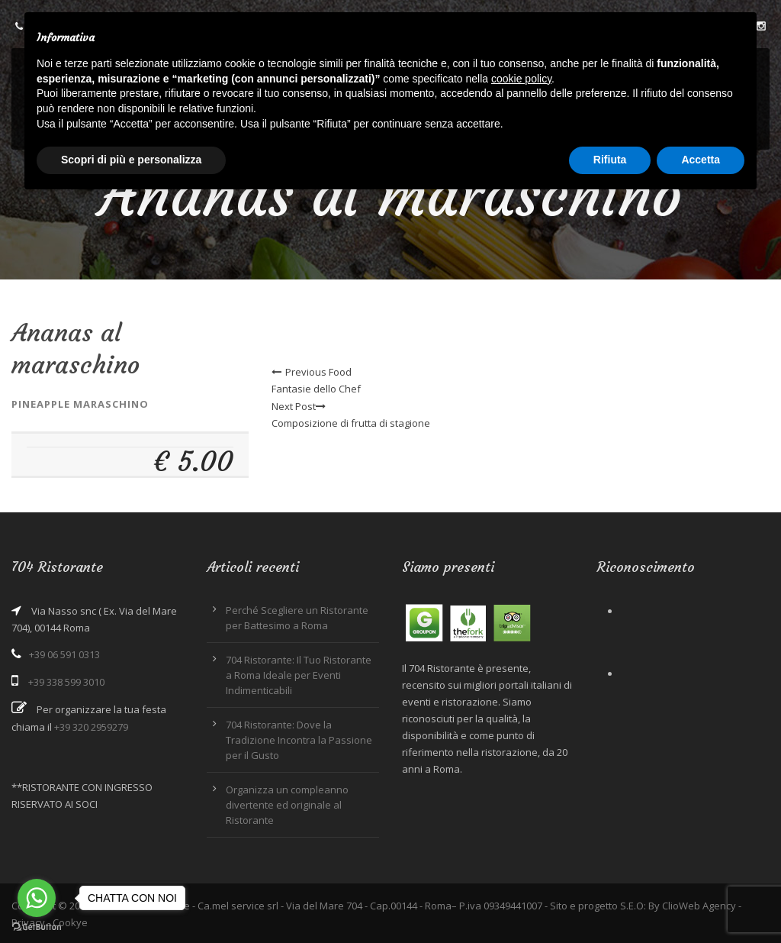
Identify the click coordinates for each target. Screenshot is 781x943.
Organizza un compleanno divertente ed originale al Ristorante (287, 805)
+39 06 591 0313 (64, 654)
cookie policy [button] (521, 79)
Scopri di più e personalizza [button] (131, 159)
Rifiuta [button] (610, 159)
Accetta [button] (700, 159)
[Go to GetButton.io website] (36, 927)
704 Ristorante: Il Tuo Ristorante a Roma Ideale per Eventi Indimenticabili (298, 675)
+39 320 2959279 (91, 727)
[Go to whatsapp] (37, 898)
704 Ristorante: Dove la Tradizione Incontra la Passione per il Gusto (299, 740)
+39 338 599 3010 (66, 682)
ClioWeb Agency (699, 905)
